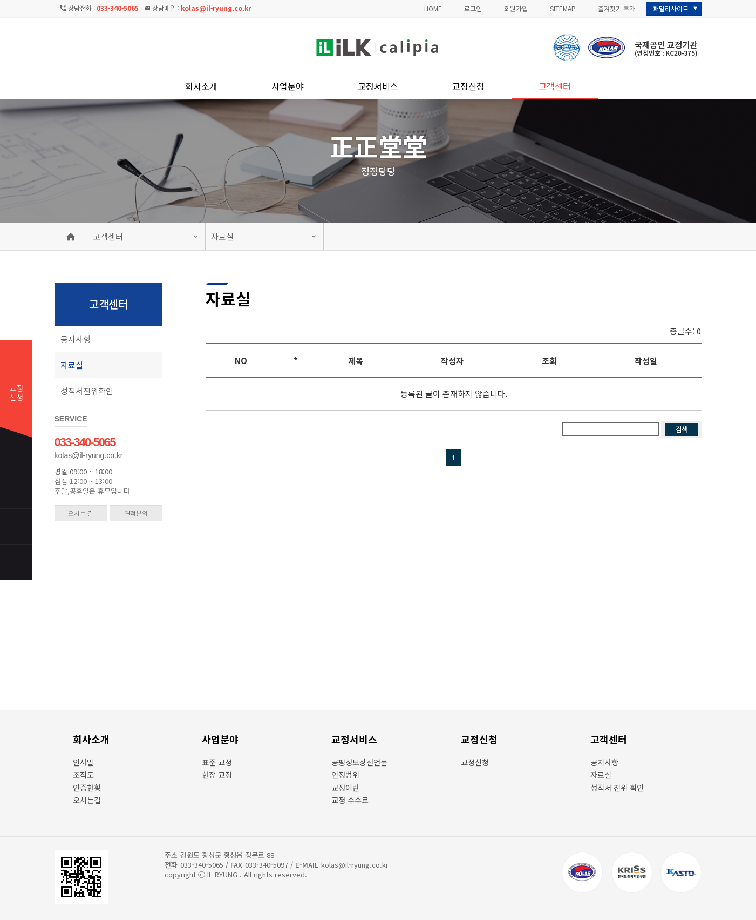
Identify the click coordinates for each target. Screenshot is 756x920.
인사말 (83, 762)
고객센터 (555, 85)
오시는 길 (80, 513)
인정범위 (345, 774)
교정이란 (345, 787)
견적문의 (136, 513)
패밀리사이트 (671, 8)
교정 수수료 (350, 799)
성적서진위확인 (86, 391)
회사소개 (201, 85)
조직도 (83, 774)
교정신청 (468, 85)
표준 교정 (217, 762)
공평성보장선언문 (359, 762)
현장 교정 (217, 774)
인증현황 (87, 787)
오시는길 (87, 799)
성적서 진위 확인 (617, 787)
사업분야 (287, 85)
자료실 (222, 236)
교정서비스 (378, 85)
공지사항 (75, 339)
